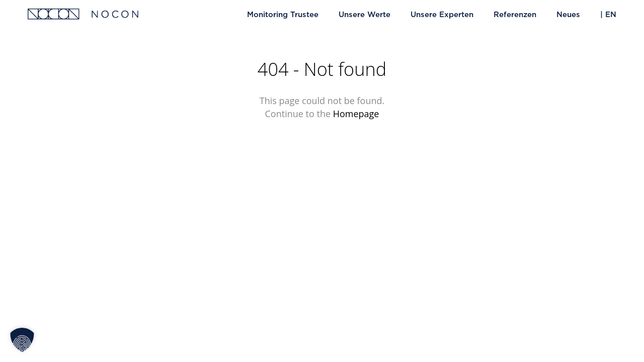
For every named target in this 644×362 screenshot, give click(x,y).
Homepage (356, 114)
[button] (22, 340)
